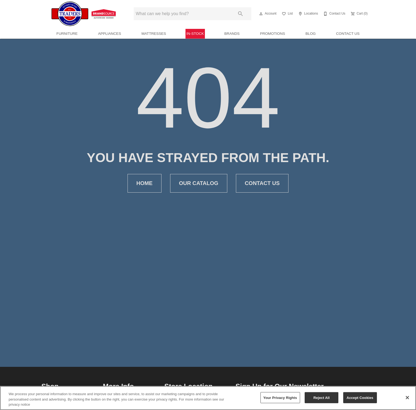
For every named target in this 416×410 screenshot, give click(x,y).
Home (144, 183)
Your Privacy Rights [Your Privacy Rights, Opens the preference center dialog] (280, 397)
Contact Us (348, 34)
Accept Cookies (359, 397)
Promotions (272, 34)
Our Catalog (198, 183)
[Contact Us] (333, 14)
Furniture (67, 34)
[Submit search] (240, 14)
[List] (287, 14)
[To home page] (84, 14)
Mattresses (154, 34)
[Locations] (307, 14)
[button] (261, 14)
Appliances (109, 34)
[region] (208, 398)
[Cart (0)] (359, 14)
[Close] (407, 398)
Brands (232, 34)
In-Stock (195, 34)
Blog (310, 34)
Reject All (322, 397)
